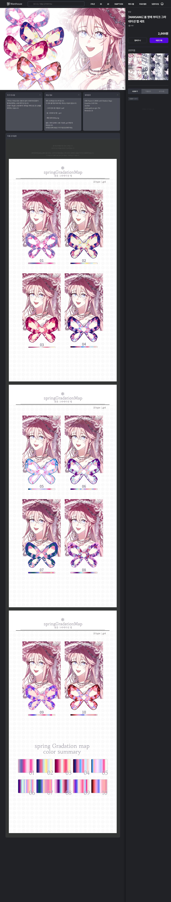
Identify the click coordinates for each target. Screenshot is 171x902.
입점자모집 (155, 4)
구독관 (92, 4)
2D (108, 4)
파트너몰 (131, 4)
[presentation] (130, 67)
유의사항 (161, 91)
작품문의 (148, 91)
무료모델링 (142, 4)
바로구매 (159, 40)
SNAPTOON (118, 4)
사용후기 (135, 91)
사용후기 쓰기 (133, 99)
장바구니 (137, 40)
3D (101, 4)
